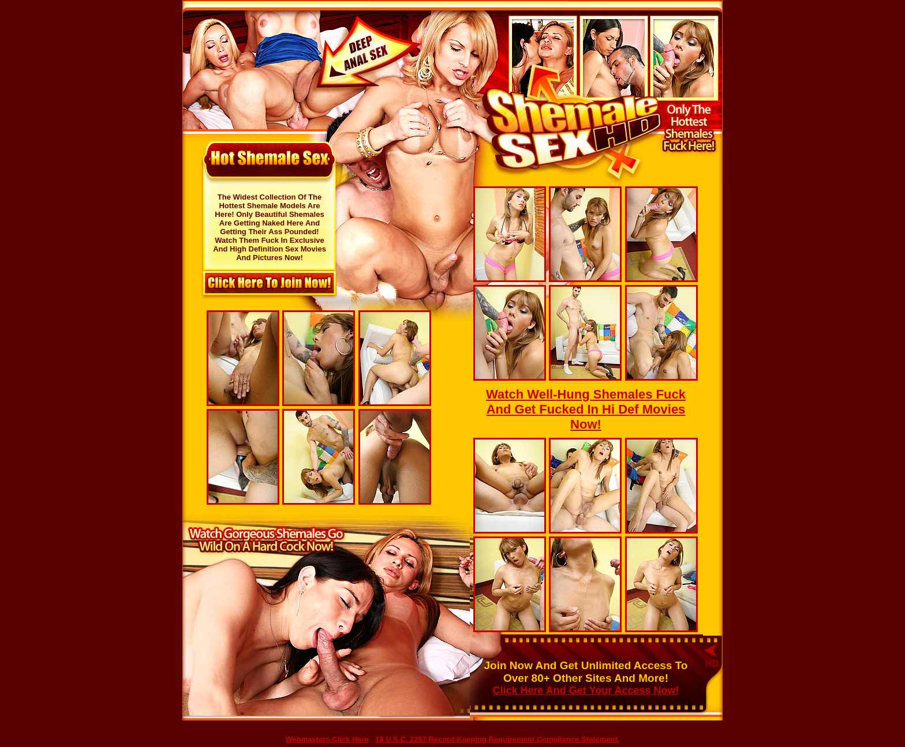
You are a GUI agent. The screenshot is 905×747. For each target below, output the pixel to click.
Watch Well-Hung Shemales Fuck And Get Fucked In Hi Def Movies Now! (586, 409)
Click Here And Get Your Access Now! (585, 690)
